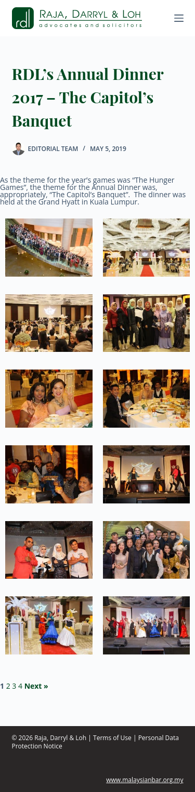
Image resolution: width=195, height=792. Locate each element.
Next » (36, 686)
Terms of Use (112, 737)
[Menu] (179, 18)
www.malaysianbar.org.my (144, 779)
